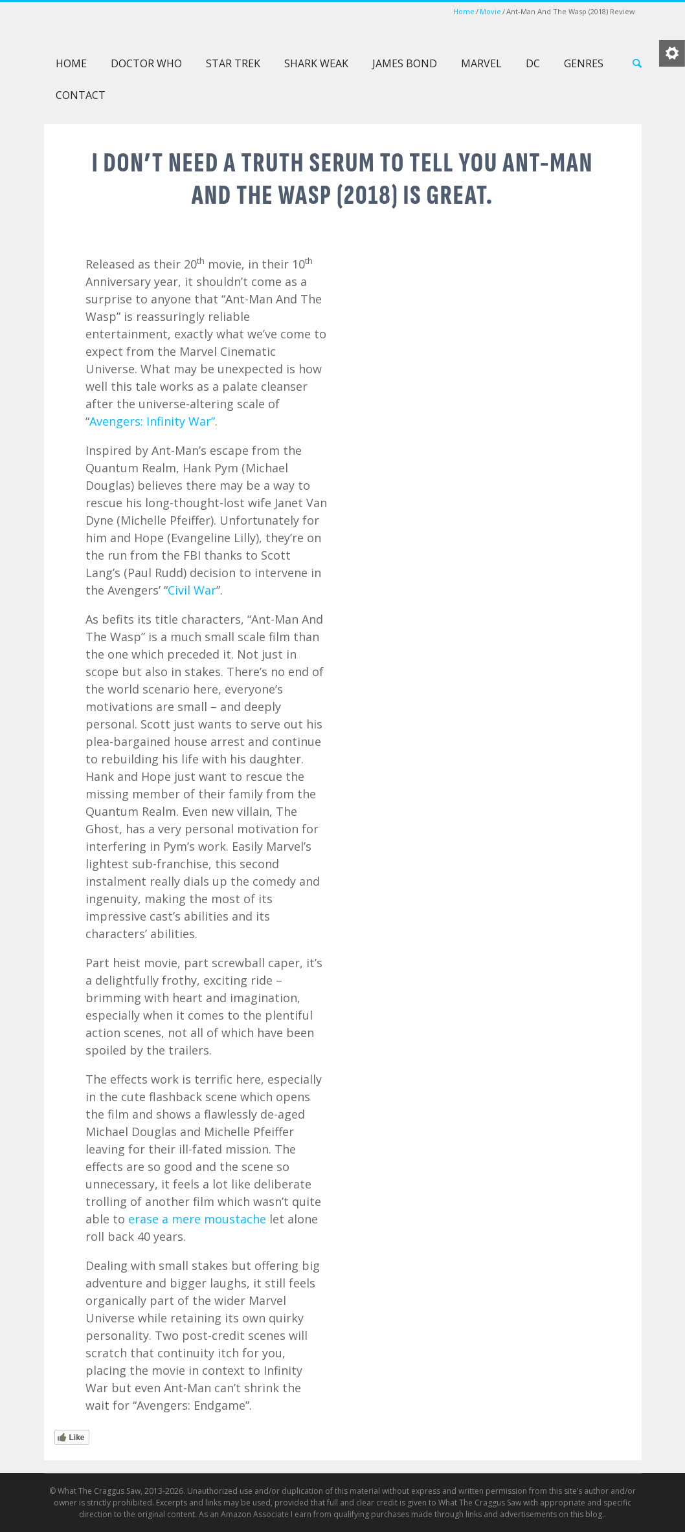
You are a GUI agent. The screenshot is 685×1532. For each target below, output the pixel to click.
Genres (583, 63)
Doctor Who (146, 63)
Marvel (481, 63)
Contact (81, 95)
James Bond (404, 63)
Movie (490, 11)
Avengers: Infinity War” (152, 421)
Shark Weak (316, 63)
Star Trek (233, 63)
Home (464, 11)
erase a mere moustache (197, 1219)
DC (533, 63)
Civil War (192, 590)
